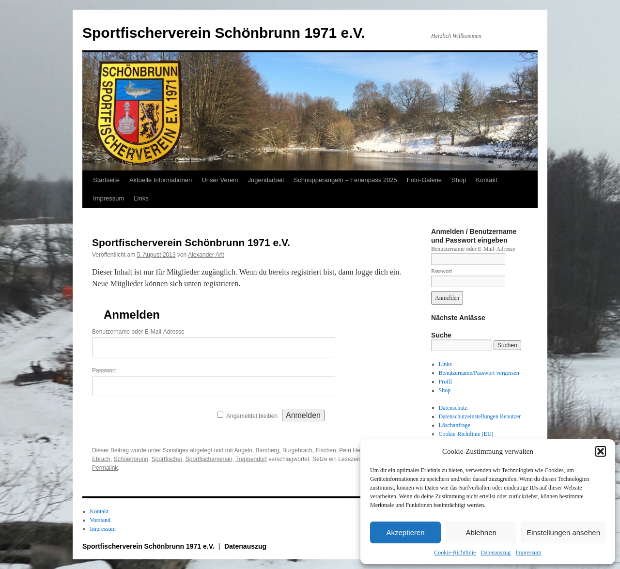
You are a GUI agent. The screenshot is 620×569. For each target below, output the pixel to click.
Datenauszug (495, 552)
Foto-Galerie (424, 180)
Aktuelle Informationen (160, 180)
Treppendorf (251, 459)
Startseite (106, 180)
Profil (445, 381)
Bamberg (267, 450)
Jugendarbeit (266, 180)
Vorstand (100, 520)
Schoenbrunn (131, 459)
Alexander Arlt (206, 254)
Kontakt (486, 180)
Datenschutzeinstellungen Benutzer (480, 416)
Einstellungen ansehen (563, 532)
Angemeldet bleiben (252, 416)
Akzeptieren (405, 532)
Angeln (243, 450)
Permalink (105, 467)
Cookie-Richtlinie (455, 552)
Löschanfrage (454, 425)
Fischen (326, 450)
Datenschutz (453, 407)
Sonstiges (175, 450)
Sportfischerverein (209, 459)
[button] (600, 451)
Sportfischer (167, 459)
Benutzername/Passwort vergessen (479, 372)
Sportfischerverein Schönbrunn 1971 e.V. (223, 33)
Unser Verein (220, 180)
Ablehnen (480, 532)
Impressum (528, 552)
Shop (458, 180)
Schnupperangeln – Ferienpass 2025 (345, 180)
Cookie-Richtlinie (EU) (466, 434)
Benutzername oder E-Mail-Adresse (138, 331)
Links (141, 198)
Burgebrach (297, 450)
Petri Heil (351, 450)
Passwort (104, 370)
